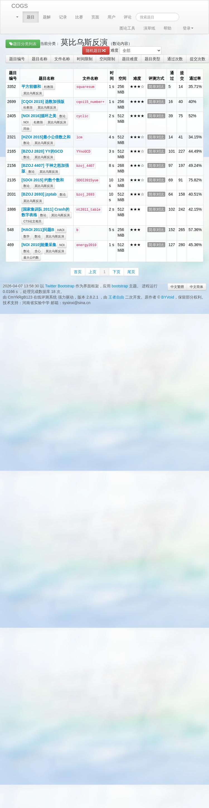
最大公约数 (31, 257)
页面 (95, 17)
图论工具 (127, 28)
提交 (182, 76)
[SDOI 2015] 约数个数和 (42, 180)
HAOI (60, 230)
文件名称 (62, 59)
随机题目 (96, 50)
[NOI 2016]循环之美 (38, 116)
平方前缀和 (31, 86)
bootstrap (120, 286)
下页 (116, 272)
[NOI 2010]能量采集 (38, 244)
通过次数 (175, 59)
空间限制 (107, 59)
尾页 (131, 272)
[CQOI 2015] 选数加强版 (42, 101)
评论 (128, 17)
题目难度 (130, 59)
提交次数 (197, 59)
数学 (26, 236)
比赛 (79, 17)
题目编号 (17, 59)
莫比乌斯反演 (32, 93)
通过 (172, 76)
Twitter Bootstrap (59, 286)
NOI (26, 122)
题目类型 (152, 59)
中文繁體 (177, 287)
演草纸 (149, 28)
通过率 (195, 78)
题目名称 (39, 59)
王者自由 (116, 297)
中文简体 (196, 287)
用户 (111, 17)
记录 (63, 17)
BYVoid (167, 297)
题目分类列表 (23, 44)
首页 (78, 272)
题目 (31, 17)
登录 (188, 28)
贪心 (38, 251)
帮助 (167, 28)
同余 (26, 128)
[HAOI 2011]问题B (37, 229)
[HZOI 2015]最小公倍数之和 (46, 137)
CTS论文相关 (32, 221)
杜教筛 (48, 86)
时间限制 (85, 59)
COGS (19, 6)
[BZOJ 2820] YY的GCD (42, 151)
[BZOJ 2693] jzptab (39, 194)
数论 (62, 116)
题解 (47, 17)
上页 (92, 272)
